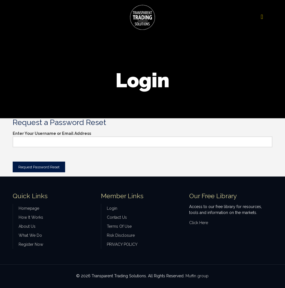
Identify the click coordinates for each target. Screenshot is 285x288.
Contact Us (117, 217)
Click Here (198, 222)
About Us (27, 226)
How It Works (31, 217)
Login (112, 208)
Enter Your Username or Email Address (52, 133)
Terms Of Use (119, 226)
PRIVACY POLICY (122, 244)
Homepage (29, 208)
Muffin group (197, 276)
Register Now (31, 244)
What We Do (30, 235)
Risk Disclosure (121, 235)
